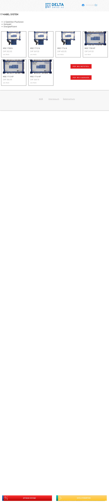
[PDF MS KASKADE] (81, 77)
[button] (97, 5)
